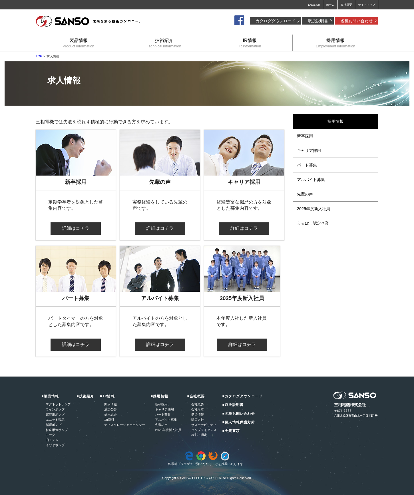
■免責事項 (231, 431)
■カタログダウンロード (242, 396)
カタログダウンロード (276, 21)
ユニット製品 (55, 420)
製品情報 (78, 43)
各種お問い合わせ (357, 21)
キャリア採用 (309, 150)
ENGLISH (314, 4)
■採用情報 (159, 396)
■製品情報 (50, 396)
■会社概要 (196, 396)
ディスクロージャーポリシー (124, 425)
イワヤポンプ (55, 445)
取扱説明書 (318, 21)
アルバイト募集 (311, 179)
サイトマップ (366, 4)
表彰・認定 (199, 435)
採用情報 (335, 43)
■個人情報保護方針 (238, 422)
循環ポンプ (53, 425)
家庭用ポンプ (55, 415)
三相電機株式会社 (88, 21)
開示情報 (110, 405)
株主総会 (110, 415)
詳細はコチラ (75, 228)
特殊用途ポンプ (57, 430)
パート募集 (307, 165)
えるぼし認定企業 (313, 223)
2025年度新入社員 (313, 208)
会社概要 (346, 4)
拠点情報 (197, 415)
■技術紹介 (85, 396)
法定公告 (110, 410)
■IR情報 (107, 396)
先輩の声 (305, 194)
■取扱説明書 (233, 405)
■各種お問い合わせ (238, 414)
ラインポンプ (55, 410)
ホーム (330, 4)
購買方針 (197, 420)
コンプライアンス (203, 430)
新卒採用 (305, 136)
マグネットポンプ (58, 405)
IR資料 (109, 420)
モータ (50, 435)
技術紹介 (164, 43)
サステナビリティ (203, 425)
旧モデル (52, 440)
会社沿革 (197, 410)
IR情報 (249, 43)
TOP (39, 56)
